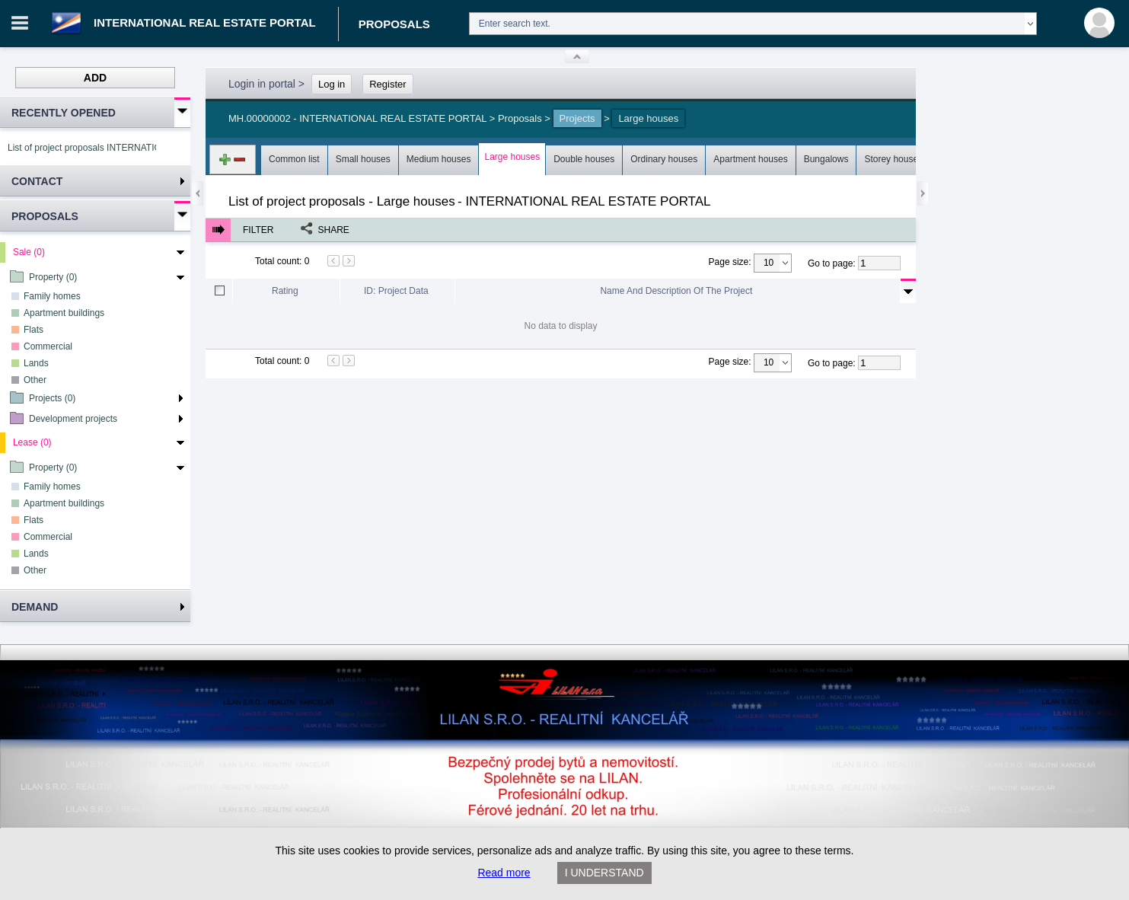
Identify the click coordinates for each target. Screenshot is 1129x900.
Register (387, 84)
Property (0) (53, 277)
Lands (36, 363)
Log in (331, 84)
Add (95, 78)
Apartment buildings (64, 313)
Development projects (73, 418)
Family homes (52, 296)
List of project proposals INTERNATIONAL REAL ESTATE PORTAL (82, 147)
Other (35, 380)
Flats (33, 329)
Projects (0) (52, 398)
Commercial (48, 346)
